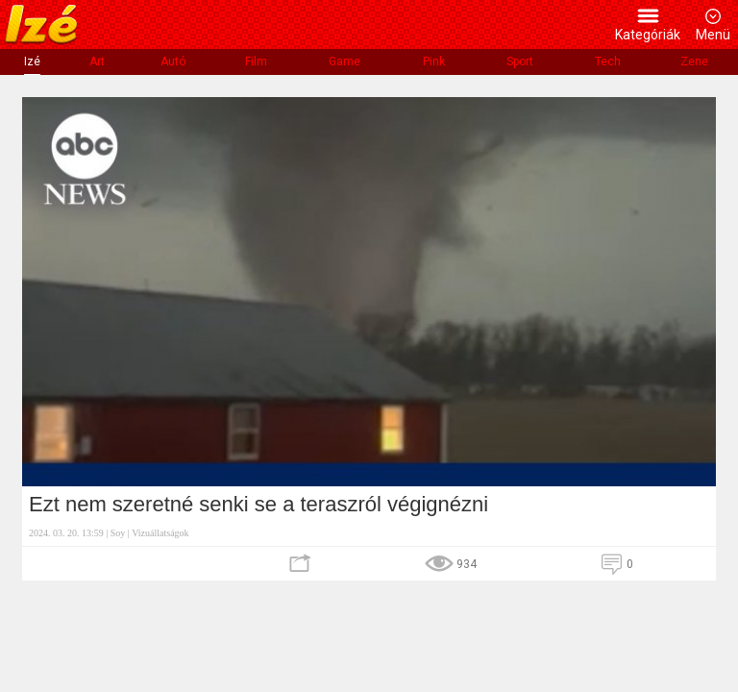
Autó (172, 61)
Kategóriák (647, 34)
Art (97, 61)
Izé (32, 61)
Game (344, 61)
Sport (519, 61)
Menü (713, 34)
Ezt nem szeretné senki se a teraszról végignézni (258, 504)
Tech (608, 61)
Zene (694, 61)
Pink (434, 61)
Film (256, 61)
